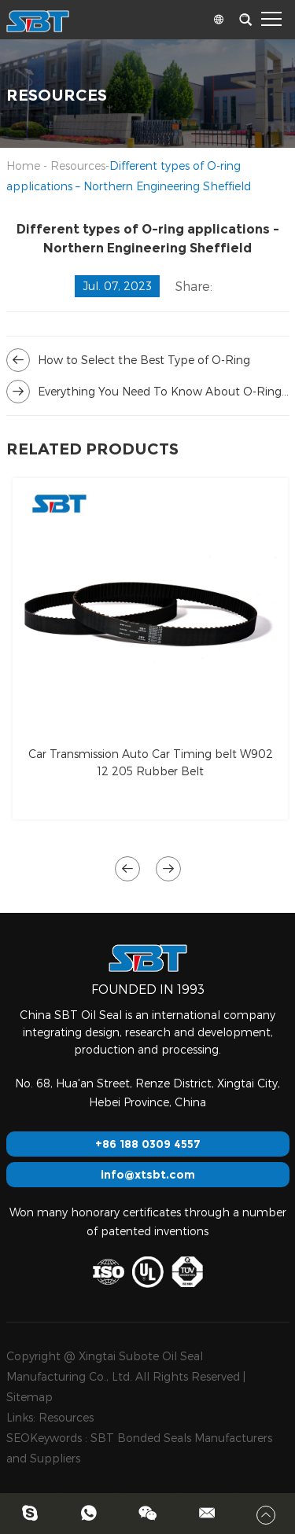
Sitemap (29, 1396)
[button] (127, 868)
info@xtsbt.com (148, 1175)
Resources (77, 165)
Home (23, 165)
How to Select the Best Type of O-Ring (144, 359)
